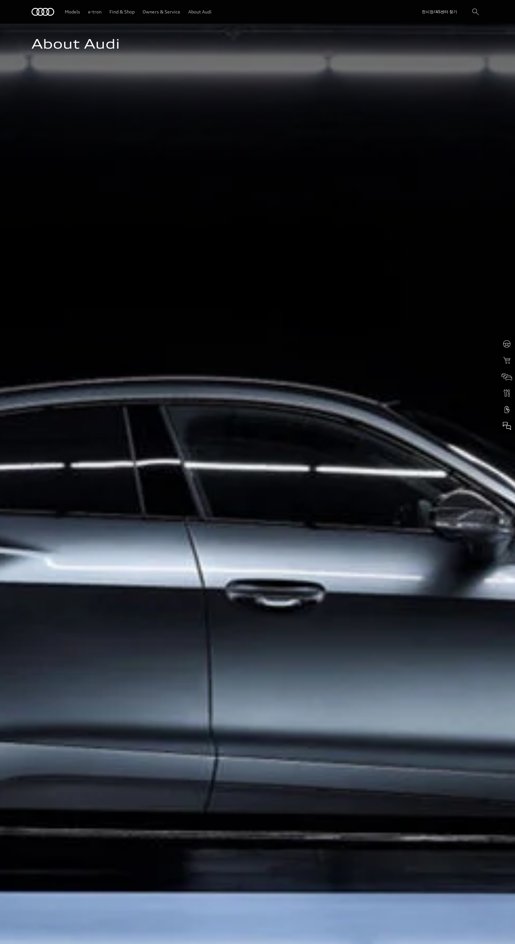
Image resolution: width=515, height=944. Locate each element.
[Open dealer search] (433, 12)
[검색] (475, 12)
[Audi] (43, 12)
